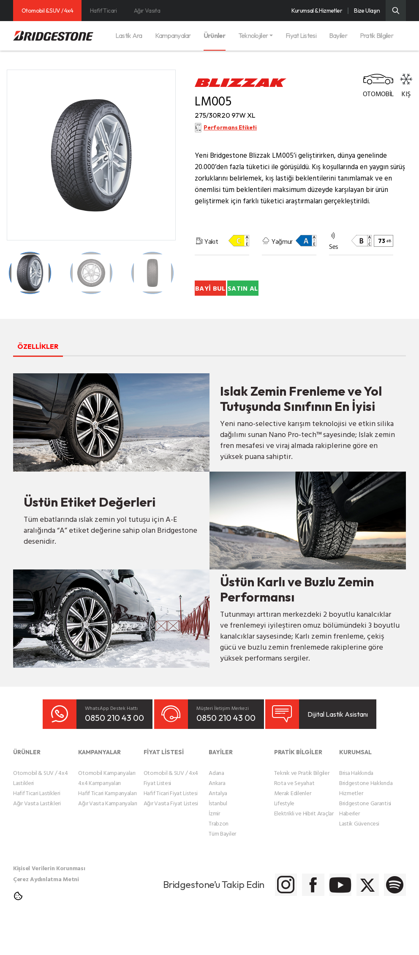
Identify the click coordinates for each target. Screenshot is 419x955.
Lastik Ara (128, 35)
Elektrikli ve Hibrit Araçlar (304, 844)
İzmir (214, 844)
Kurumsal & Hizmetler (316, 10)
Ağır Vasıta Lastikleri (37, 834)
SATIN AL (242, 319)
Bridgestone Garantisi (365, 834)
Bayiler (338, 35)
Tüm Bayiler (222, 865)
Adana (216, 804)
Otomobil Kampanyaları (106, 804)
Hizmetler (351, 824)
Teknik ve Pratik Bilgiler (301, 804)
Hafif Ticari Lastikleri (36, 824)
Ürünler (215, 35)
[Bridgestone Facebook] (263, 916)
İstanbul (218, 834)
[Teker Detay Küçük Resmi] (30, 273)
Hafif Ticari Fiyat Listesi (171, 824)
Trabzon (219, 854)
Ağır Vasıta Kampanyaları (107, 834)
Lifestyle (284, 834)
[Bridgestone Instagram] (221, 916)
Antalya (218, 824)
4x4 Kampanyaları (99, 814)
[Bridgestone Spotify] (390, 916)
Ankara (217, 814)
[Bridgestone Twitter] (348, 916)
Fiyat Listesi (301, 35)
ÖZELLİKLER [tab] (53, 377)
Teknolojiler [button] (253, 35)
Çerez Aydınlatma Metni (46, 910)
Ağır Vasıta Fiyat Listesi (171, 834)
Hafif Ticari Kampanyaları (107, 824)
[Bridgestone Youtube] (305, 916)
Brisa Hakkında (356, 804)
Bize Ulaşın (367, 10)
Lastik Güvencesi (359, 854)
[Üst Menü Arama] (396, 10)
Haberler (349, 844)
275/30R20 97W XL (242, 118)
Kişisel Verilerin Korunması (49, 899)
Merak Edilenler (292, 824)
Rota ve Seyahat (294, 814)
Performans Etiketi (230, 134)
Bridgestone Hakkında (365, 814)
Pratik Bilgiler (376, 35)
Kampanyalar (173, 35)
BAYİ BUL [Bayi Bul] (242, 294)
